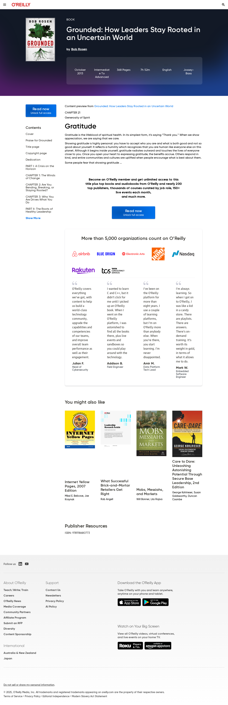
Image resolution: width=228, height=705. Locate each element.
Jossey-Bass (188, 71)
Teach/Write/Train (16, 590)
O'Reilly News (12, 601)
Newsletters (53, 595)
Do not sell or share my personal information (29, 684)
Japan (8, 658)
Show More (33, 218)
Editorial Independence (56, 696)
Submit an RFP (13, 623)
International (14, 646)
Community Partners (17, 612)
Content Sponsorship (17, 634)
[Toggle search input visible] (223, 4)
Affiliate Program (15, 617)
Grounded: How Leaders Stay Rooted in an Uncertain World (133, 106)
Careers (9, 595)
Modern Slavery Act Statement (89, 696)
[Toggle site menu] (4, 4)
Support (52, 583)
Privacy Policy (55, 601)
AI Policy (51, 606)
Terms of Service (13, 696)
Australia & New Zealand (20, 653)
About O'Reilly (15, 583)
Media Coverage (15, 606)
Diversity (9, 629)
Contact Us (53, 590)
